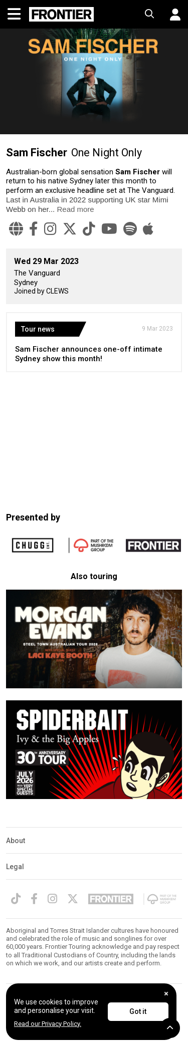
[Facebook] (33, 229)
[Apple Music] (148, 229)
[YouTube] (109, 229)
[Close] (166, 993)
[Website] (16, 229)
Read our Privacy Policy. (47, 1023)
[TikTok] (89, 229)
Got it (137, 1011)
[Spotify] (130, 229)
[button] (171, 15)
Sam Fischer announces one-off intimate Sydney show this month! (88, 354)
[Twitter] (70, 229)
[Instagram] (50, 229)
